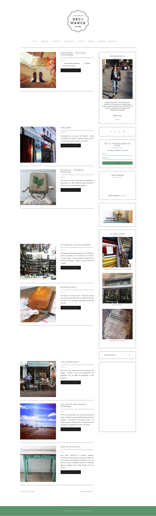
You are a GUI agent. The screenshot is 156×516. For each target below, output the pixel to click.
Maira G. (90, 511)
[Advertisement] (57, 109)
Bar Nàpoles (117, 305)
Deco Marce (72, 511)
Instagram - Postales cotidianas (73, 54)
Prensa (91, 41)
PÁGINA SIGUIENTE (27, 491)
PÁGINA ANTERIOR (86, 491)
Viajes (81, 41)
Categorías (69, 41)
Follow (117, 119)
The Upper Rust (70, 362)
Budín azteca (68, 287)
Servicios (56, 41)
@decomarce (122, 196)
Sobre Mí (44, 41)
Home (35, 41)
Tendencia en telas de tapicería (117, 269)
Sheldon (66, 128)
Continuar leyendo (70, 70)
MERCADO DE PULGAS (117, 341)
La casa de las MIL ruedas (76, 245)
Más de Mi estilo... (71, 447)
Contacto (102, 41)
